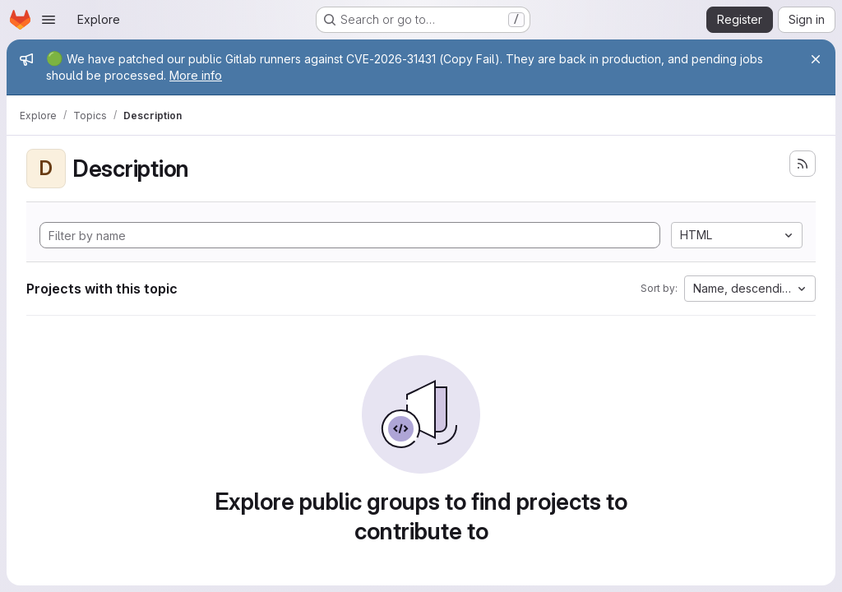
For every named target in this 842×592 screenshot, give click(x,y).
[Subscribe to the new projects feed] (802, 163)
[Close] (816, 59)
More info (195, 75)
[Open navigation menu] (48, 20)
